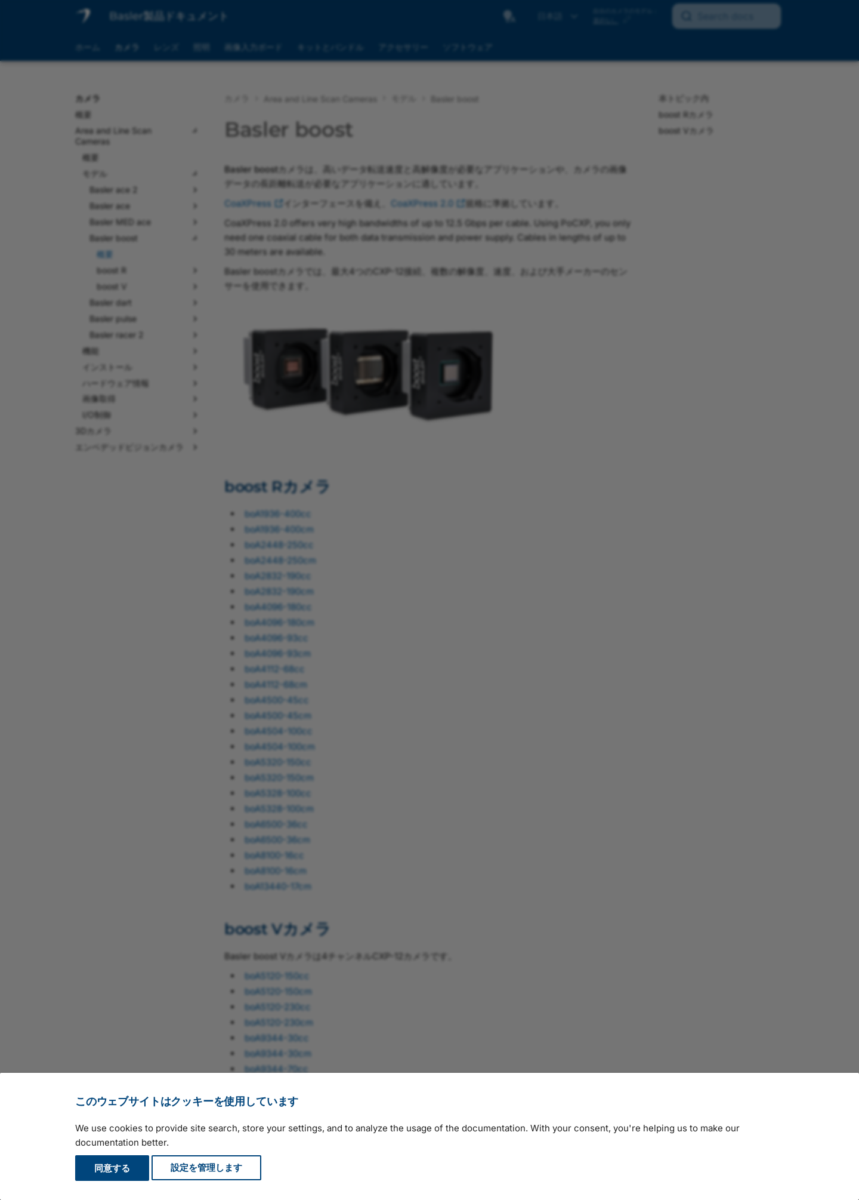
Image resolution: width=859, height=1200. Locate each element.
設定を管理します (206, 1168)
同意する (112, 1168)
